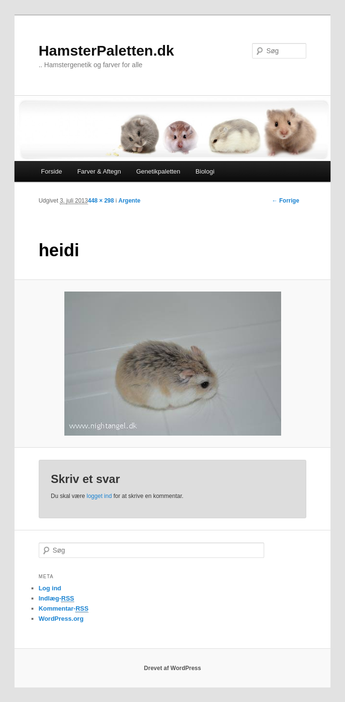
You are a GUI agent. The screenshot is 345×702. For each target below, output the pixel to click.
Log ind (50, 588)
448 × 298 (101, 200)
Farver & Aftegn (99, 171)
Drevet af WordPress (172, 668)
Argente (129, 200)
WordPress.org (61, 618)
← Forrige (286, 200)
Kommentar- (64, 609)
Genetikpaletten (158, 171)
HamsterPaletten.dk (106, 50)
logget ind (99, 496)
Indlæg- (57, 598)
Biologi (204, 171)
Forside (51, 171)
